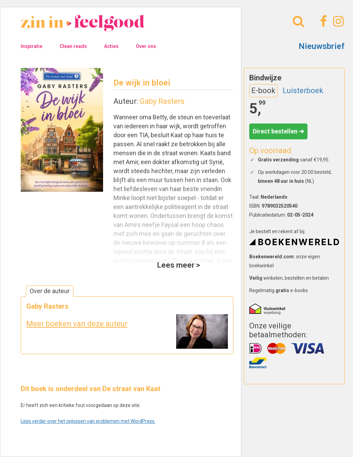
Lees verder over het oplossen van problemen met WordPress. (88, 421)
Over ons (146, 46)
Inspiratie (31, 46)
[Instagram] (337, 21)
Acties (111, 46)
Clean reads (73, 46)
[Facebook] (322, 21)
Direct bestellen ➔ (278, 131)
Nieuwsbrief (322, 46)
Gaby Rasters (162, 101)
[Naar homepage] (83, 27)
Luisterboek (303, 90)
